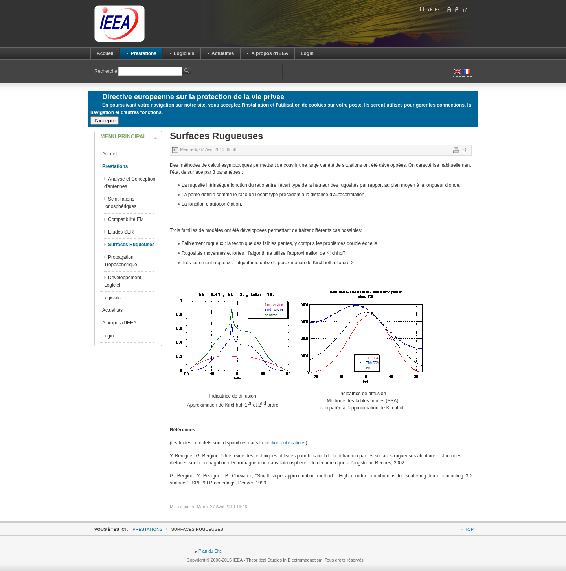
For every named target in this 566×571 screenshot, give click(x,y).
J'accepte (105, 120)
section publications (285, 443)
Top (469, 529)
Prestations (147, 529)
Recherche (106, 71)
